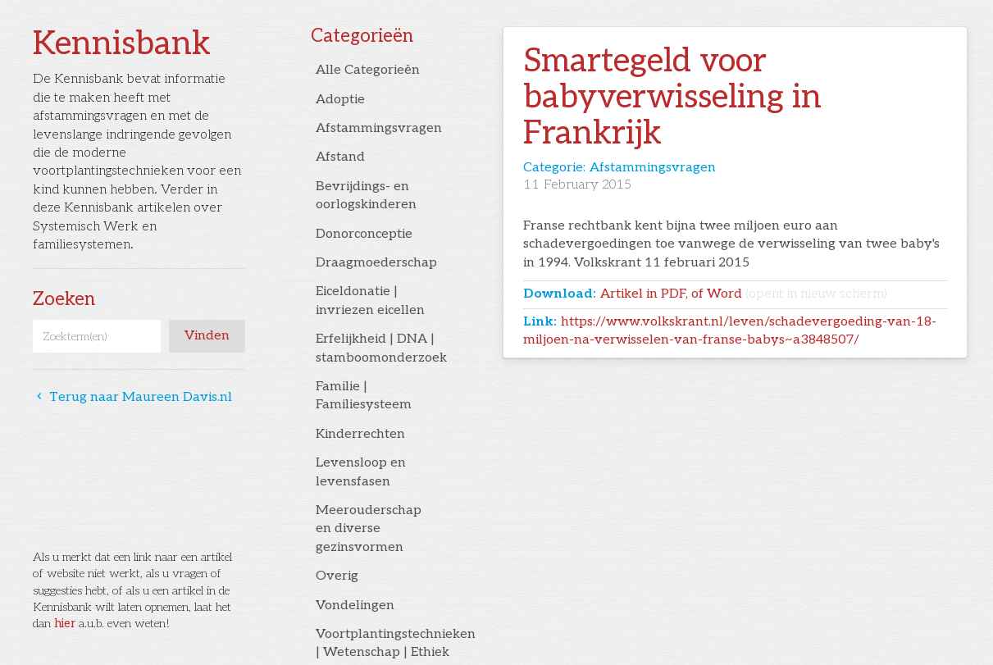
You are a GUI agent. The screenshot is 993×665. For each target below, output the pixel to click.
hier (64, 624)
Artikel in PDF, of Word (743, 294)
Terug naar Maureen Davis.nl (132, 397)
